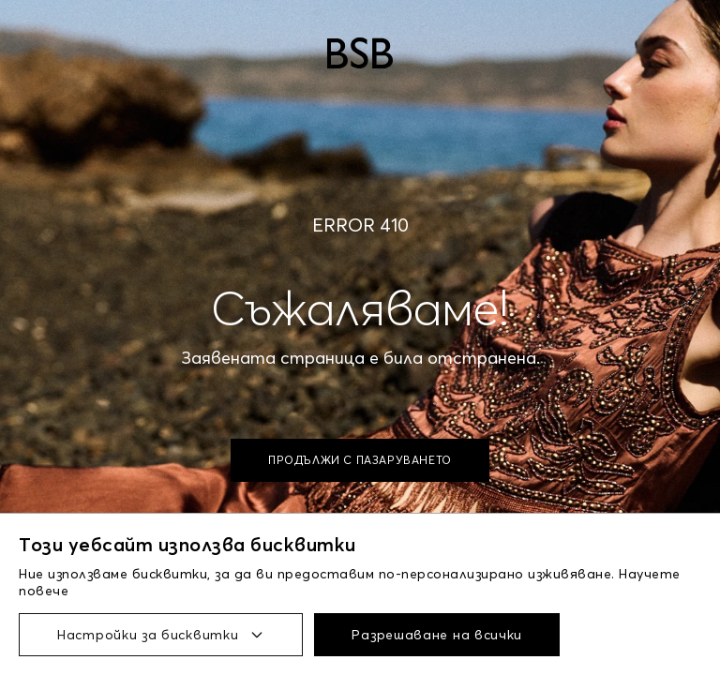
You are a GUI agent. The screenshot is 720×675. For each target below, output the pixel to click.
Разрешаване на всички (437, 634)
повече (43, 590)
